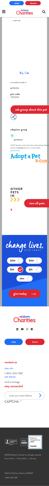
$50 (16, 269)
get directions (14, 88)
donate (33, 3)
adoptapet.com (22, 148)
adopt (16, 3)
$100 (35, 260)
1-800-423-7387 (14, 373)
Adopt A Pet (16, 20)
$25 (35, 269)
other (26, 278)
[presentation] (24, 408)
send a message (12, 382)
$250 (16, 260)
